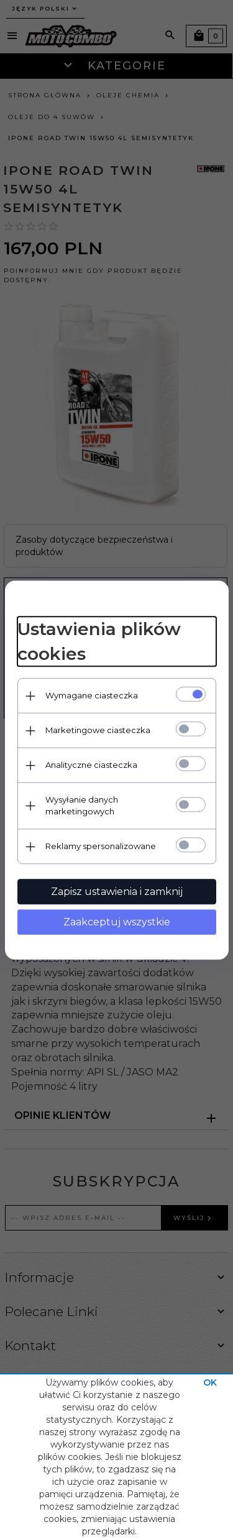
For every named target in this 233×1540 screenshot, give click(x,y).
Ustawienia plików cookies (99, 642)
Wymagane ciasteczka (91, 695)
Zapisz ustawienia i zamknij (117, 891)
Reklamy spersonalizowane (100, 846)
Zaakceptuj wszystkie (116, 922)
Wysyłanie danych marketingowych (81, 805)
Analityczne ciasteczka (91, 765)
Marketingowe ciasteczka (97, 730)
